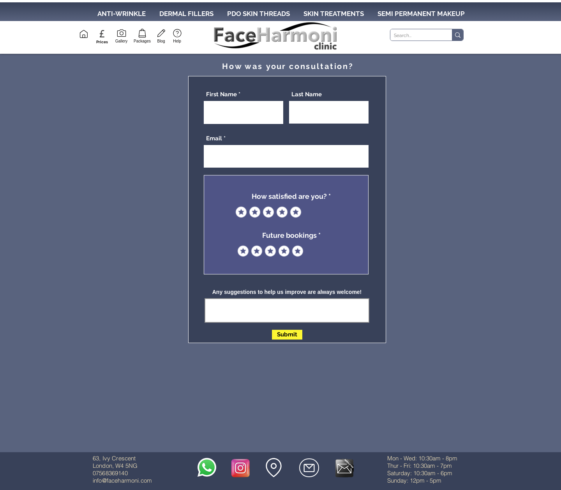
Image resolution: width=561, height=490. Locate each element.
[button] (102, 42)
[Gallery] (121, 35)
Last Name (306, 94)
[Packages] (142, 35)
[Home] (83, 34)
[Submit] (287, 335)
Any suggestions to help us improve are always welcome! (287, 292)
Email (214, 139)
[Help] (177, 35)
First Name (221, 94)
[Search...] (415, 35)
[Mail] (309, 467)
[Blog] (161, 35)
